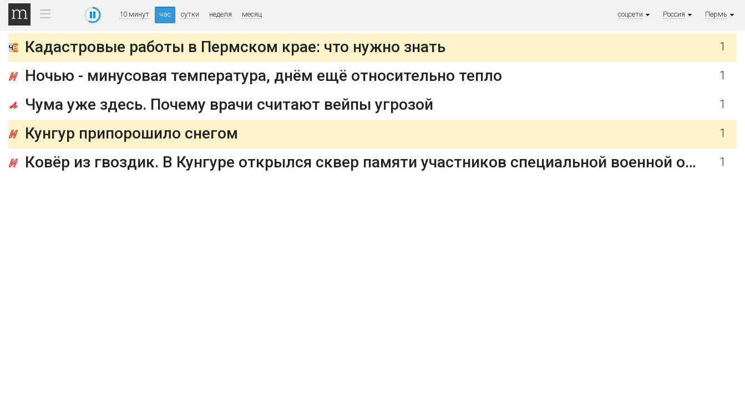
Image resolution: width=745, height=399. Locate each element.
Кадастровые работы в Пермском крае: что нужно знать (235, 47)
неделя (220, 14)
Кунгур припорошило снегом (131, 133)
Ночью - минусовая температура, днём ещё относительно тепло (263, 75)
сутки (190, 14)
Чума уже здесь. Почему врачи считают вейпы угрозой (229, 104)
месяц (252, 14)
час (165, 14)
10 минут (134, 14)
